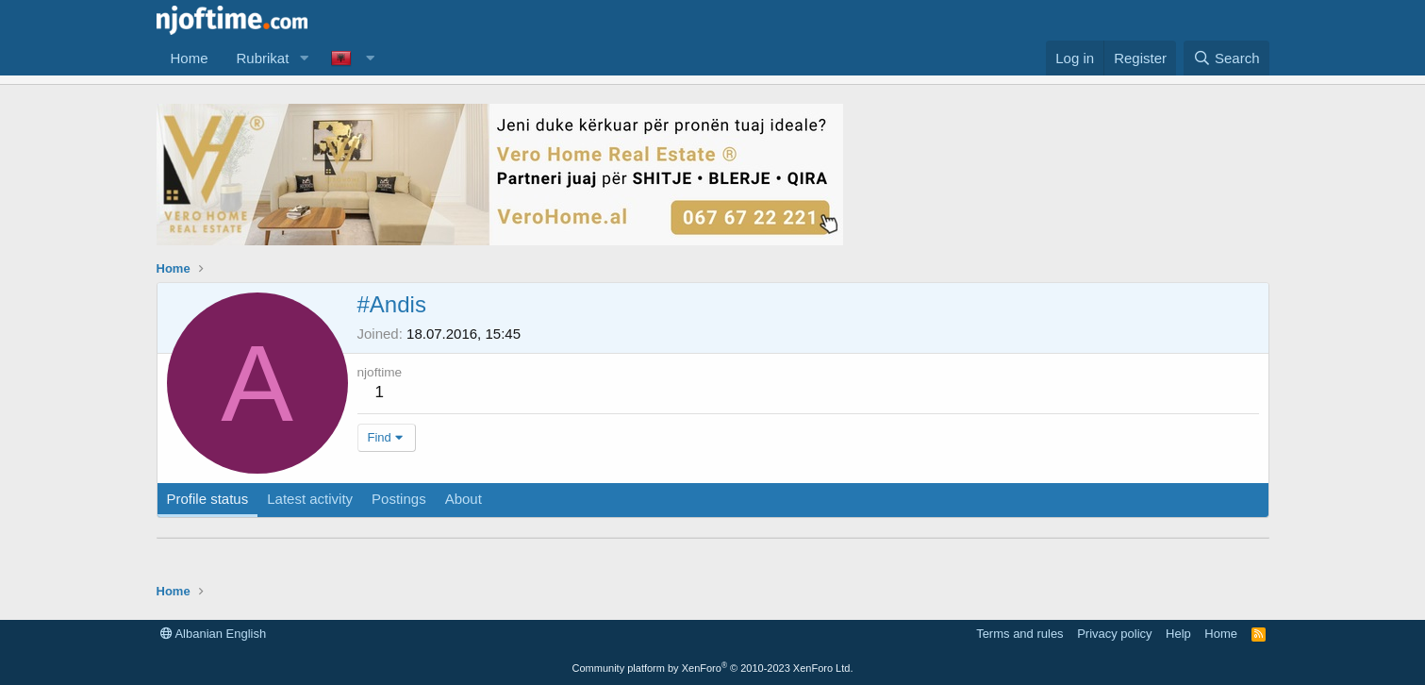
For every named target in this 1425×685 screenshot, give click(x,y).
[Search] (1226, 58)
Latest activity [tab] (310, 499)
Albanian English (213, 634)
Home (189, 58)
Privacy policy (1114, 634)
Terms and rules (1019, 634)
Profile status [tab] (208, 499)
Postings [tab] (399, 499)
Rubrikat (263, 58)
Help (1178, 634)
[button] (303, 58)
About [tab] (463, 499)
